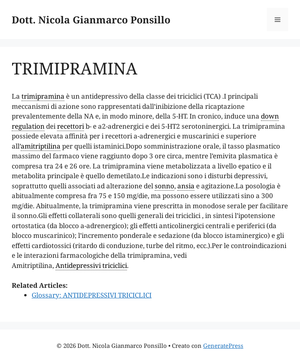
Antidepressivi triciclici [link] (91, 265)
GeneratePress (223, 345)
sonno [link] (164, 185)
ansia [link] (186, 185)
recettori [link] (70, 126)
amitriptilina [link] (41, 146)
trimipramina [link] (42, 96)
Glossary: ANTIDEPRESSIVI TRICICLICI (92, 295)
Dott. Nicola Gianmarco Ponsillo (91, 19)
